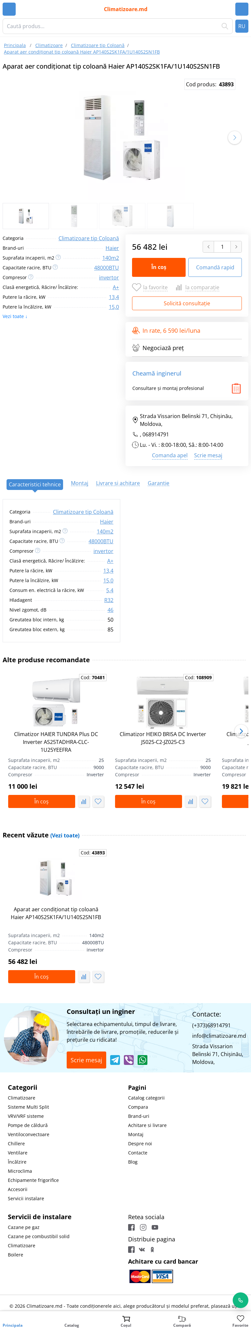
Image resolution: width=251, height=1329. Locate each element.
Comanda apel (170, 455)
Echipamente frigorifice (33, 1180)
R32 (108, 600)
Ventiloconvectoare (28, 1134)
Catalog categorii (146, 1098)
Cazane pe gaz (24, 1227)
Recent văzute (41, 835)
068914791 (155, 434)
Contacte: (206, 1014)
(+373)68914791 (211, 1025)
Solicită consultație (187, 303)
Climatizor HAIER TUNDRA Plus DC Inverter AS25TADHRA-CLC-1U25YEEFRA (56, 742)
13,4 (114, 297)
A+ (116, 287)
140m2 (110, 257)
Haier (112, 248)
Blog (133, 1162)
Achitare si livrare (147, 1125)
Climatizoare (21, 1098)
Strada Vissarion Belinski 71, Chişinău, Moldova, (182, 420)
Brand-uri (138, 1116)
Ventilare (17, 1153)
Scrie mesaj (208, 455)
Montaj (135, 1134)
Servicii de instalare (40, 1216)
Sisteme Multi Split (28, 1107)
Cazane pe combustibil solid (39, 1236)
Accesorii (17, 1189)
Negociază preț (158, 348)
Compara (138, 1107)
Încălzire (17, 1162)
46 (110, 610)
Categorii (22, 1087)
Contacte (137, 1153)
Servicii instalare (26, 1198)
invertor (109, 277)
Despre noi (140, 1143)
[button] (234, 137)
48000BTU (106, 267)
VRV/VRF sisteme (26, 1116)
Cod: (93, 677)
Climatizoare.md (125, 9)
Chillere (16, 1143)
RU (241, 26)
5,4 (109, 590)
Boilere (15, 1255)
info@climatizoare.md (219, 1035)
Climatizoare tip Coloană (89, 238)
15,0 (114, 307)
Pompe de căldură (28, 1125)
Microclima (20, 1171)
